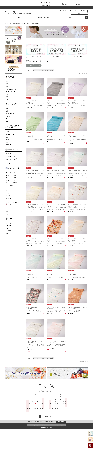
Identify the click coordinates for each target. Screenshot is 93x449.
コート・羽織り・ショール (14, 203)
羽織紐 (7, 94)
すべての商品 (18, 17)
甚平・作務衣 (9, 225)
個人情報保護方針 (62, 445)
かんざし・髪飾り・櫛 (11, 91)
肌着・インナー (10, 134)
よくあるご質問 (81, 10)
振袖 (7, 108)
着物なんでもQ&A (49, 442)
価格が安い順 (36, 89)
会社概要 (44, 445)
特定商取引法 (52, 445)
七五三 (7, 99)
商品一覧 (30, 442)
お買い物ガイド (72, 10)
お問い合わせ (61, 442)
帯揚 (7, 86)
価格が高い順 (45, 89)
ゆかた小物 (8, 198)
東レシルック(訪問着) (11, 182)
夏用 (7, 118)
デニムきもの (9, 185)
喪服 (7, 121)
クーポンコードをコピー (36, 75)
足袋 (7, 137)
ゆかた (7, 193)
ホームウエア (9, 230)
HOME (6, 23)
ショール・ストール (11, 214)
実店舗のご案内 (38, 442)
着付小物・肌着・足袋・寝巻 (13, 126)
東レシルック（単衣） (11, 175)
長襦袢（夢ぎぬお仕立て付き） (13, 159)
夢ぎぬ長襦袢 (9, 154)
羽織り (7, 211)
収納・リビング (10, 223)
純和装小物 (11, 77)
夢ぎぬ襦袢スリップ (11, 156)
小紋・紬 (8, 116)
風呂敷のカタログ (49, 436)
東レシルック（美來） (11, 177)
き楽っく (8, 163)
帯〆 (7, 84)
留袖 (7, 111)
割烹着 (7, 139)
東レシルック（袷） (11, 172)
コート (7, 208)
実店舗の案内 (63, 10)
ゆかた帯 (8, 195)
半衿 (7, 81)
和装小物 (15, 23)
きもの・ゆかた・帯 (13, 168)
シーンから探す (12, 104)
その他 (10, 218)
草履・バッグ (9, 96)
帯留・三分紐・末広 (11, 89)
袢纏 (7, 228)
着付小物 (8, 132)
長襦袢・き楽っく (22, 23)
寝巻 (7, 142)
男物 (7, 233)
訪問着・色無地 (10, 113)
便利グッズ (8, 144)
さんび (10, 23)
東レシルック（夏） (11, 180)
